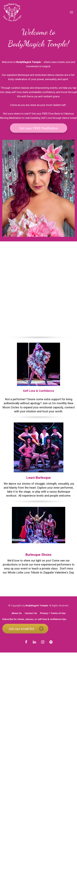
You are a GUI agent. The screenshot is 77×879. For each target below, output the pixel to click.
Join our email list (26, 628)
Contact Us (31, 613)
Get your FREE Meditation (38, 128)
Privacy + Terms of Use (53, 613)
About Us (17, 613)
